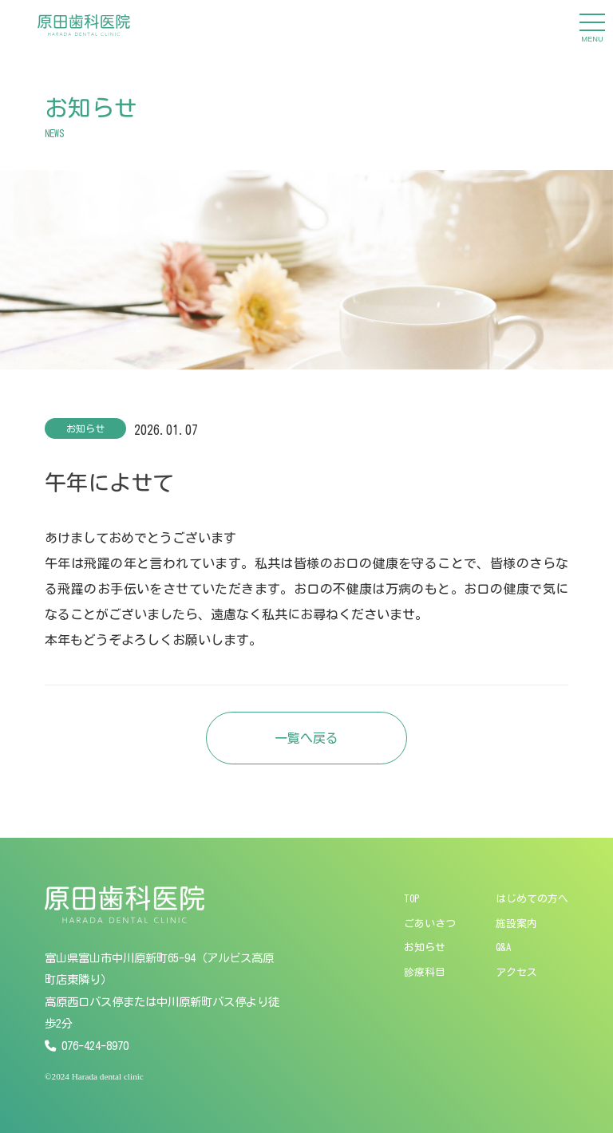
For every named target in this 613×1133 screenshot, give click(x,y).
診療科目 (424, 978)
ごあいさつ (430, 929)
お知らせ (424, 954)
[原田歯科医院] (84, 25)
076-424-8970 (95, 1046)
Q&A (503, 954)
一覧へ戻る (306, 743)
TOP (411, 905)
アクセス (516, 978)
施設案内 (516, 929)
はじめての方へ (532, 905)
